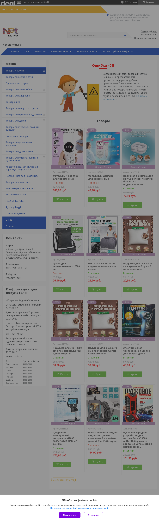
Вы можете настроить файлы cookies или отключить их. (78, 508)
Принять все (69, 515)
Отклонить (93, 515)
